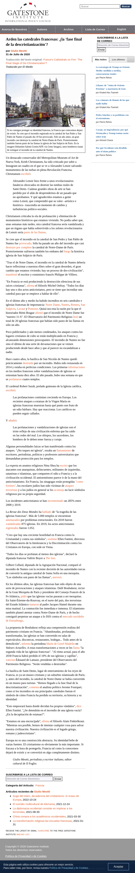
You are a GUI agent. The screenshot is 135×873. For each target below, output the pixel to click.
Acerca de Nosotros (14, 29)
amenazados (13, 520)
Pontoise (33, 308)
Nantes (65, 304)
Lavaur (21, 308)
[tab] (100, 59)
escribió (25, 174)
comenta (34, 687)
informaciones (76, 367)
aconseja (59, 490)
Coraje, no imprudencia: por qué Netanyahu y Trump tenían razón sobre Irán (112, 133)
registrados (12, 528)
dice (79, 706)
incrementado (55, 500)
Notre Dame (53, 304)
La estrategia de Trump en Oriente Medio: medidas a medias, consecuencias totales (113, 70)
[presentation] (101, 59)
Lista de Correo (95, 29)
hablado (46, 511)
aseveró (57, 577)
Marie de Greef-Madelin (60, 643)
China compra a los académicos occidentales (39, 816)
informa (26, 643)
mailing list (23, 834)
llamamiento (64, 450)
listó (75, 316)
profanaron (15, 379)
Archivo (69, 29)
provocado (25, 243)
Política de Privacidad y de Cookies (26, 856)
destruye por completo (19, 247)
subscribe (43, 830)
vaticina (10, 660)
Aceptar (118, 866)
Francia (40, 785)
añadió (12, 420)
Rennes (75, 304)
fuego (67, 251)
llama (76, 647)
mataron (34, 604)
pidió (24, 596)
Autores (42, 29)
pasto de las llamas (35, 232)
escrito (64, 465)
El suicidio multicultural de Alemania (34, 804)
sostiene (52, 539)
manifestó (11, 274)
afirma (30, 285)
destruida (28, 363)
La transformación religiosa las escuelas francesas (42, 820)
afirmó (39, 312)
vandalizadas (13, 524)
